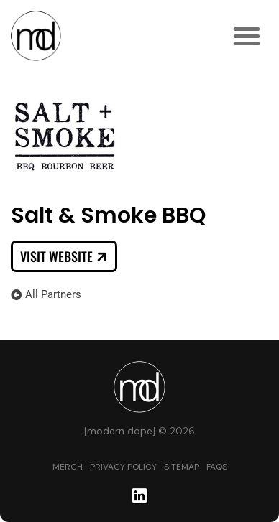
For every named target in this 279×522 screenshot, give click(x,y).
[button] (246, 35)
